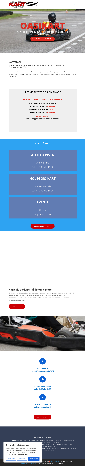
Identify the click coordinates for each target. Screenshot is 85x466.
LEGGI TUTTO (16, 306)
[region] (22, 452)
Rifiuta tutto (22, 459)
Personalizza (11, 459)
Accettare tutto (33, 459)
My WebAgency (55, 461)
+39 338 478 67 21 (44, 404)
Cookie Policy (33, 463)
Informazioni (42, 416)
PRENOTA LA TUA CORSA (42, 38)
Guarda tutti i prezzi (42, 226)
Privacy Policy (24, 463)
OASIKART (42, 25)
